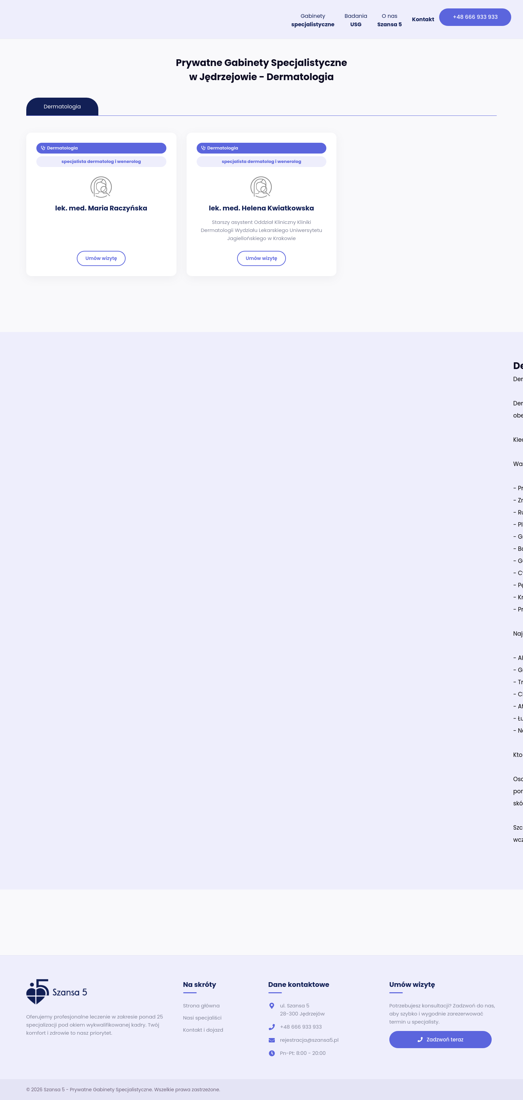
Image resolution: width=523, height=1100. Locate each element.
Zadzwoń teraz (440, 1039)
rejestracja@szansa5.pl (309, 1039)
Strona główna (201, 1005)
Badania (356, 20)
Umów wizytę (101, 258)
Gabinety (312, 20)
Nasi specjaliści (202, 1017)
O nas (389, 20)
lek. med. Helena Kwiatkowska (261, 208)
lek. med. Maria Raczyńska (101, 208)
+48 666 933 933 (475, 17)
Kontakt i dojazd (203, 1029)
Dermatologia (59, 148)
